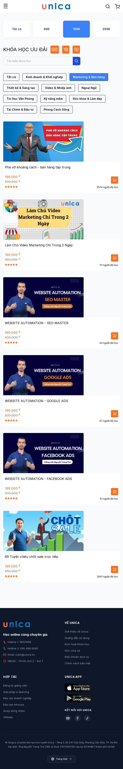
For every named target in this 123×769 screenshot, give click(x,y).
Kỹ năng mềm (53, 98)
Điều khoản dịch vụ (77, 656)
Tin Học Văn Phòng (20, 98)
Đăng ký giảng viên (15, 685)
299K (106, 29)
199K (76, 29)
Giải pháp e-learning (16, 692)
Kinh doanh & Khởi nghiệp (44, 77)
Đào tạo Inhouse (13, 704)
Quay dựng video (14, 710)
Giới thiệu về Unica (76, 631)
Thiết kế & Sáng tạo (21, 88)
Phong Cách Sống (56, 109)
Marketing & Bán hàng (89, 77)
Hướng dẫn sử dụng (77, 638)
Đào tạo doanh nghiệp (17, 698)
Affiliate (8, 717)
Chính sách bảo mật (77, 663)
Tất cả (16, 29)
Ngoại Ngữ (89, 88)
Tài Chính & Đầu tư (20, 109)
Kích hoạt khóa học (77, 644)
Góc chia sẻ (72, 650)
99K (47, 29)
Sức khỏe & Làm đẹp (87, 98)
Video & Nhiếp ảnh (58, 88)
